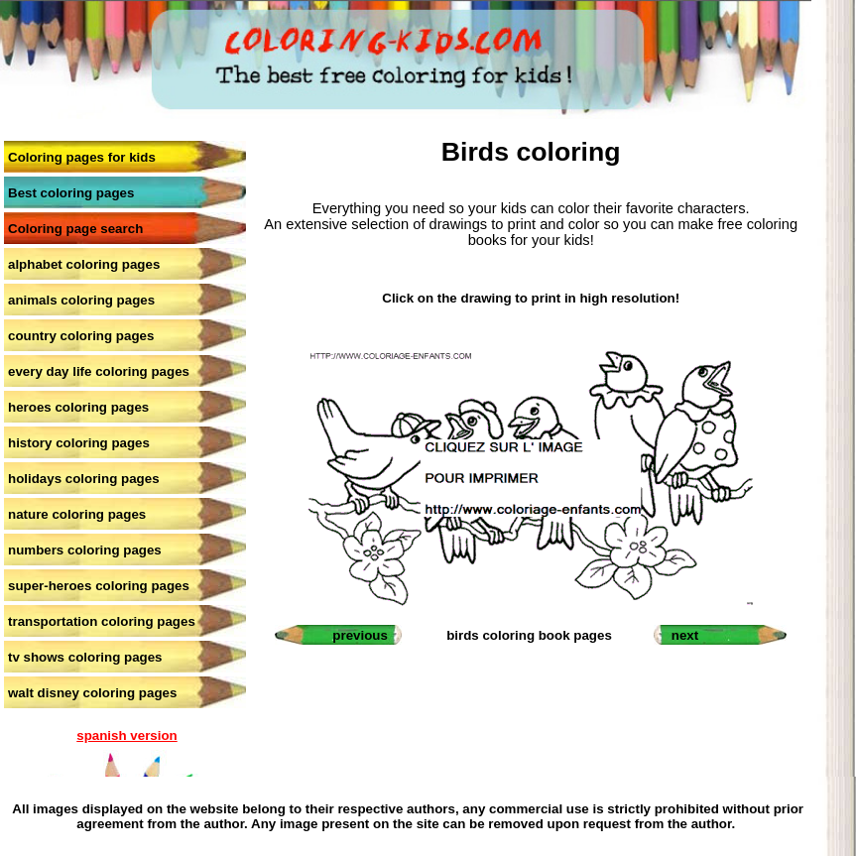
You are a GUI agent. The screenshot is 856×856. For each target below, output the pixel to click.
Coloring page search (75, 228)
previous (360, 635)
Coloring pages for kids (82, 157)
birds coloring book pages (529, 635)
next (685, 635)
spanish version (126, 735)
